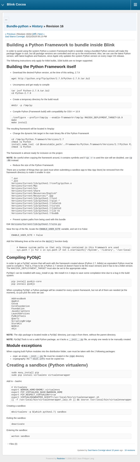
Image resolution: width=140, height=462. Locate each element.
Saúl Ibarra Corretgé (15, 36)
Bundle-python (17, 26)
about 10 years (112, 450)
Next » (41, 34)
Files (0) (13, 444)
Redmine (61, 458)
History (37, 26)
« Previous (10, 34)
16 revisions (130, 450)
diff (34, 34)
